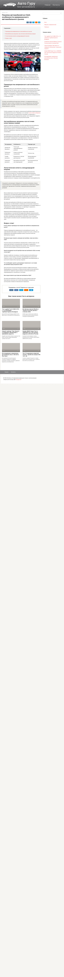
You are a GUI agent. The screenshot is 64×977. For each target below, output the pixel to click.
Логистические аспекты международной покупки (17, 36)
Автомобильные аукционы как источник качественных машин (20, 33)
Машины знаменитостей (50, 24)
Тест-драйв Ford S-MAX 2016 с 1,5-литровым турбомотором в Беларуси (10, 310)
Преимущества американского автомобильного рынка (18, 31)
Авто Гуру (26, 3)
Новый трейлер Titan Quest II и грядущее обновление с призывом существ (10, 332)
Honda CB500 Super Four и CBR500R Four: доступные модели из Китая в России (30, 332)
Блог (45, 22)
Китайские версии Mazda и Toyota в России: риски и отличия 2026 (30, 310)
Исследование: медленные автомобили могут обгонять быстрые (10, 355)
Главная (47, 5)
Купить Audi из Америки (34, 112)
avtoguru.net (18, 379)
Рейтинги (46, 27)
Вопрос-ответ (8, 38)
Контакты (56, 5)
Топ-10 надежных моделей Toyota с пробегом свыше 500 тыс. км (31, 355)
